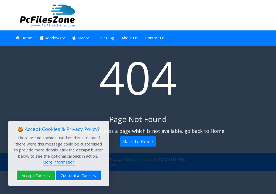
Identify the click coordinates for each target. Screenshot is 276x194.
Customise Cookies (78, 175)
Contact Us (155, 37)
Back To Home (138, 141)
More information (59, 162)
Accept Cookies (36, 175)
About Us (130, 37)
